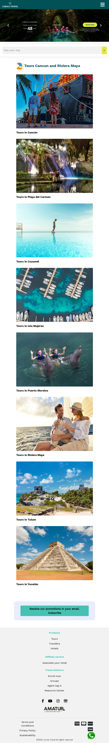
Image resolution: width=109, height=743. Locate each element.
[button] (8, 25)
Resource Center (54, 690)
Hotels (54, 648)
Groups (54, 680)
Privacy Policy (27, 730)
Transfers (54, 643)
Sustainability (27, 735)
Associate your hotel (54, 662)
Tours (54, 638)
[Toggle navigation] (102, 5)
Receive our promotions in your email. (54, 610)
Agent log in (55, 685)
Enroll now (54, 676)
